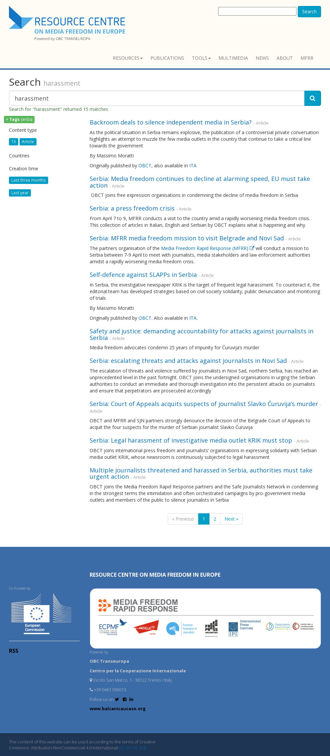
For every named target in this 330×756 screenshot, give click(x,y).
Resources (128, 58)
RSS (13, 650)
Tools (201, 58)
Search (309, 11)
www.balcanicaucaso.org (118, 709)
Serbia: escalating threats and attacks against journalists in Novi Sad (188, 361)
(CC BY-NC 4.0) (132, 748)
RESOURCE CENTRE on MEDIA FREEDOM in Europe (155, 574)
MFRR (306, 58)
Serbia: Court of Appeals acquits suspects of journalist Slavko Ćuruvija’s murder (204, 404)
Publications (167, 58)
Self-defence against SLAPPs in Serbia (143, 275)
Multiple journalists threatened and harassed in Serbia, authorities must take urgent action (201, 473)
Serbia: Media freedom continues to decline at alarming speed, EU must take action (200, 182)
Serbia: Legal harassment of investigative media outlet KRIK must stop (191, 440)
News (262, 58)
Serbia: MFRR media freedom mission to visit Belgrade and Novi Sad (187, 238)
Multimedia (233, 58)
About (285, 58)
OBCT (144, 165)
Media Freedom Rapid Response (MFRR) (208, 248)
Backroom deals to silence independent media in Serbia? (171, 122)
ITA (193, 165)
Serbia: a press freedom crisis (132, 208)
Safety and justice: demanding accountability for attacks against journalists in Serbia (201, 334)
